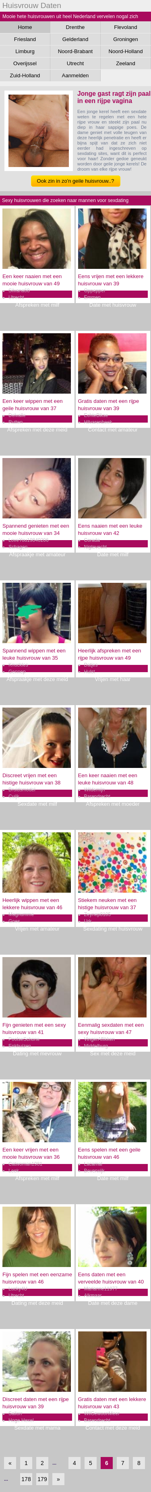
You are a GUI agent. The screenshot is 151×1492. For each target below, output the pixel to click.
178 (26, 1479)
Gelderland (75, 39)
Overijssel (25, 63)
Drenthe (75, 27)
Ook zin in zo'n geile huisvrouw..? (75, 181)
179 (42, 1479)
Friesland (25, 39)
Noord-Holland (125, 51)
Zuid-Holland (25, 75)
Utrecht (75, 63)
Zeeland (125, 63)
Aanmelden (75, 75)
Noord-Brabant (75, 51)
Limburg (25, 51)
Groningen (125, 39)
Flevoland (125, 27)
